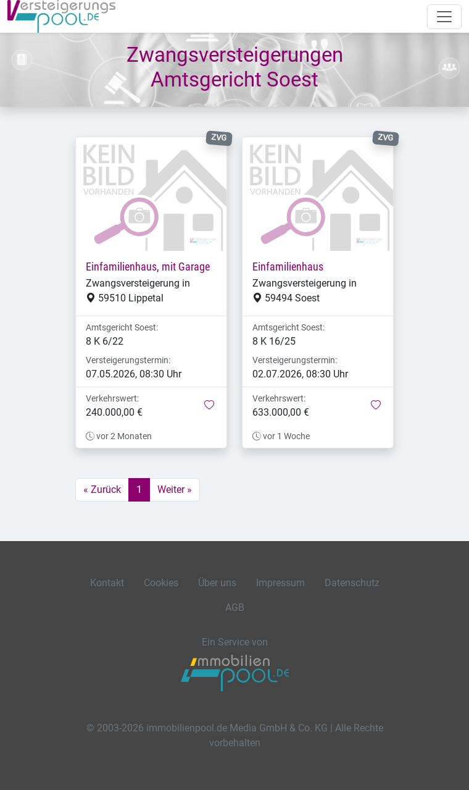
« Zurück (102, 489)
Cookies (161, 583)
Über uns (217, 583)
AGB (234, 607)
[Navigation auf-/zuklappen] (444, 16)
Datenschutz (352, 583)
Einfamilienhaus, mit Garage (148, 267)
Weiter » (174, 489)
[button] (209, 406)
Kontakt (107, 583)
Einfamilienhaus (287, 267)
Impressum (280, 583)
